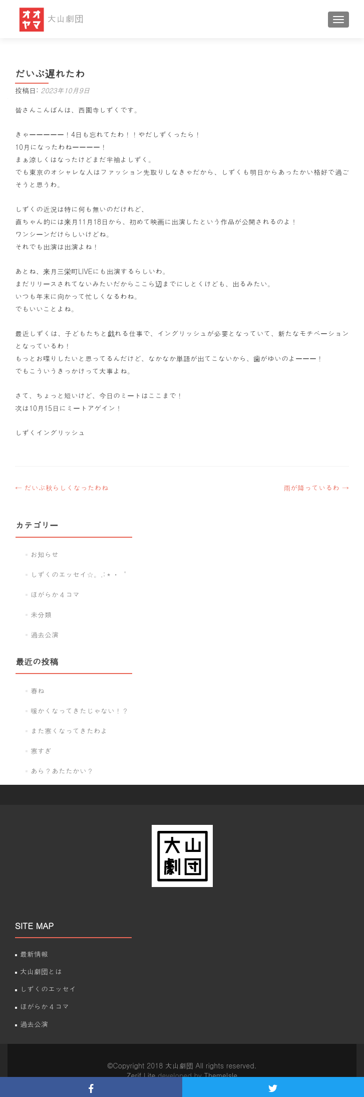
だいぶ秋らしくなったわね (62, 488)
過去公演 (45, 634)
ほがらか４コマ (55, 594)
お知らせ (45, 554)
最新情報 (34, 954)
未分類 (41, 614)
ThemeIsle (220, 1075)
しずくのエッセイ (48, 989)
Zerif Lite (142, 1075)
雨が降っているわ (316, 488)
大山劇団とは (41, 971)
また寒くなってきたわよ (69, 731)
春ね (38, 691)
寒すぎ (41, 751)
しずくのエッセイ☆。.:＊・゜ (78, 574)
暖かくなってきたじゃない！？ (80, 711)
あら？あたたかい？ (62, 771)
